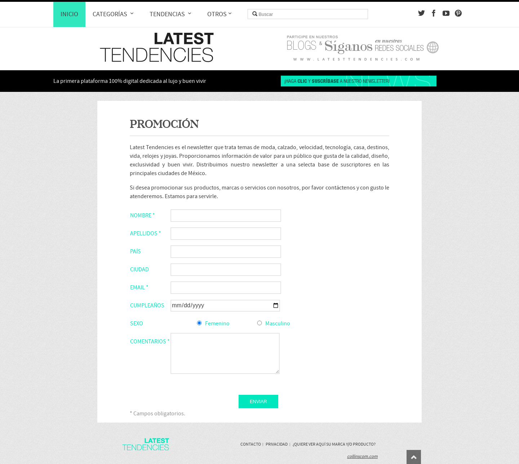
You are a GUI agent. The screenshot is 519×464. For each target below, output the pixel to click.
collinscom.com (362, 456)
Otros (220, 14)
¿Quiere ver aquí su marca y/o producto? (334, 444)
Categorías (114, 14)
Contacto (250, 444)
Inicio (69, 14)
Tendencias (171, 14)
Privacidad (277, 444)
